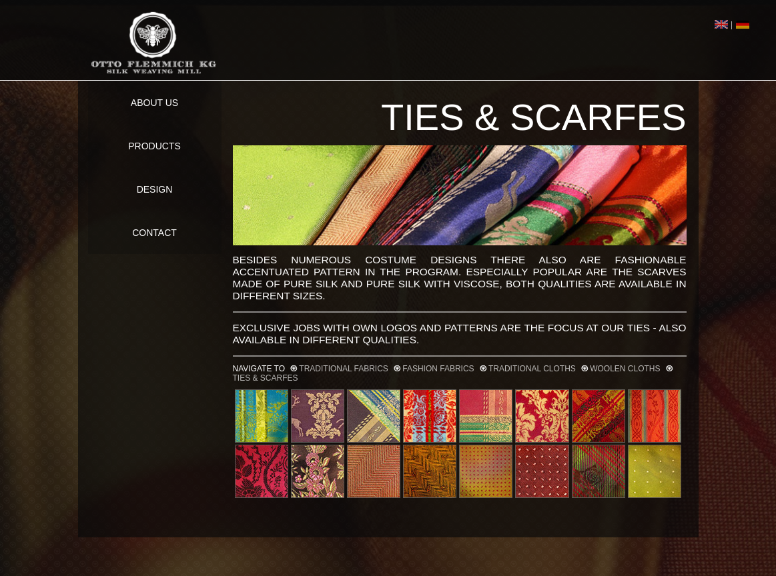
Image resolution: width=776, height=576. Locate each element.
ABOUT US (154, 102)
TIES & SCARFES (265, 378)
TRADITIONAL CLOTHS (532, 368)
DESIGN (155, 189)
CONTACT (154, 232)
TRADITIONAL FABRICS (343, 368)
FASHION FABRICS (438, 368)
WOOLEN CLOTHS (625, 368)
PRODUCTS (154, 146)
